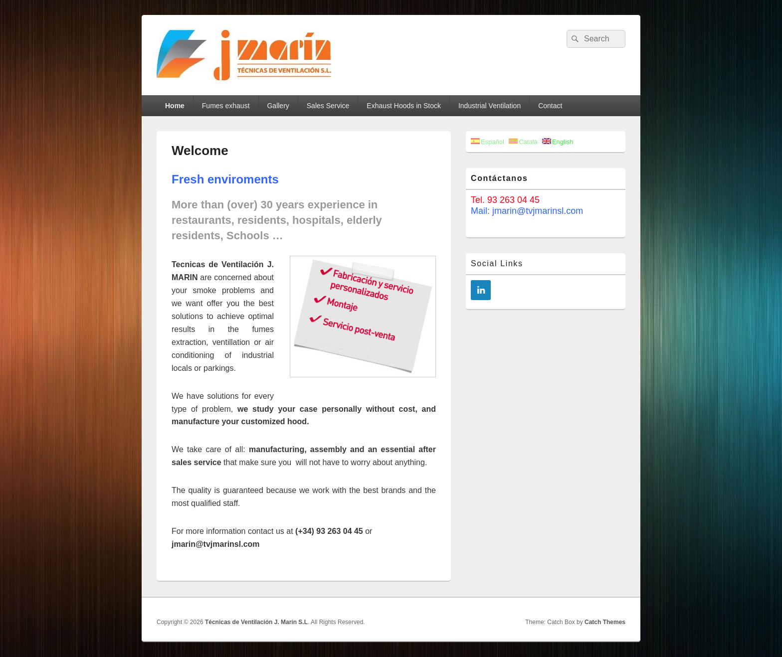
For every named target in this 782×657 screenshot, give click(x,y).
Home (175, 106)
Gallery (278, 106)
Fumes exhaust (226, 106)
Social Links (497, 263)
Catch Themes (605, 622)
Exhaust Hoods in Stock (404, 106)
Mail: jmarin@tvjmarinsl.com (527, 211)
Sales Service (328, 106)
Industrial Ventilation (489, 106)
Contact (550, 106)
